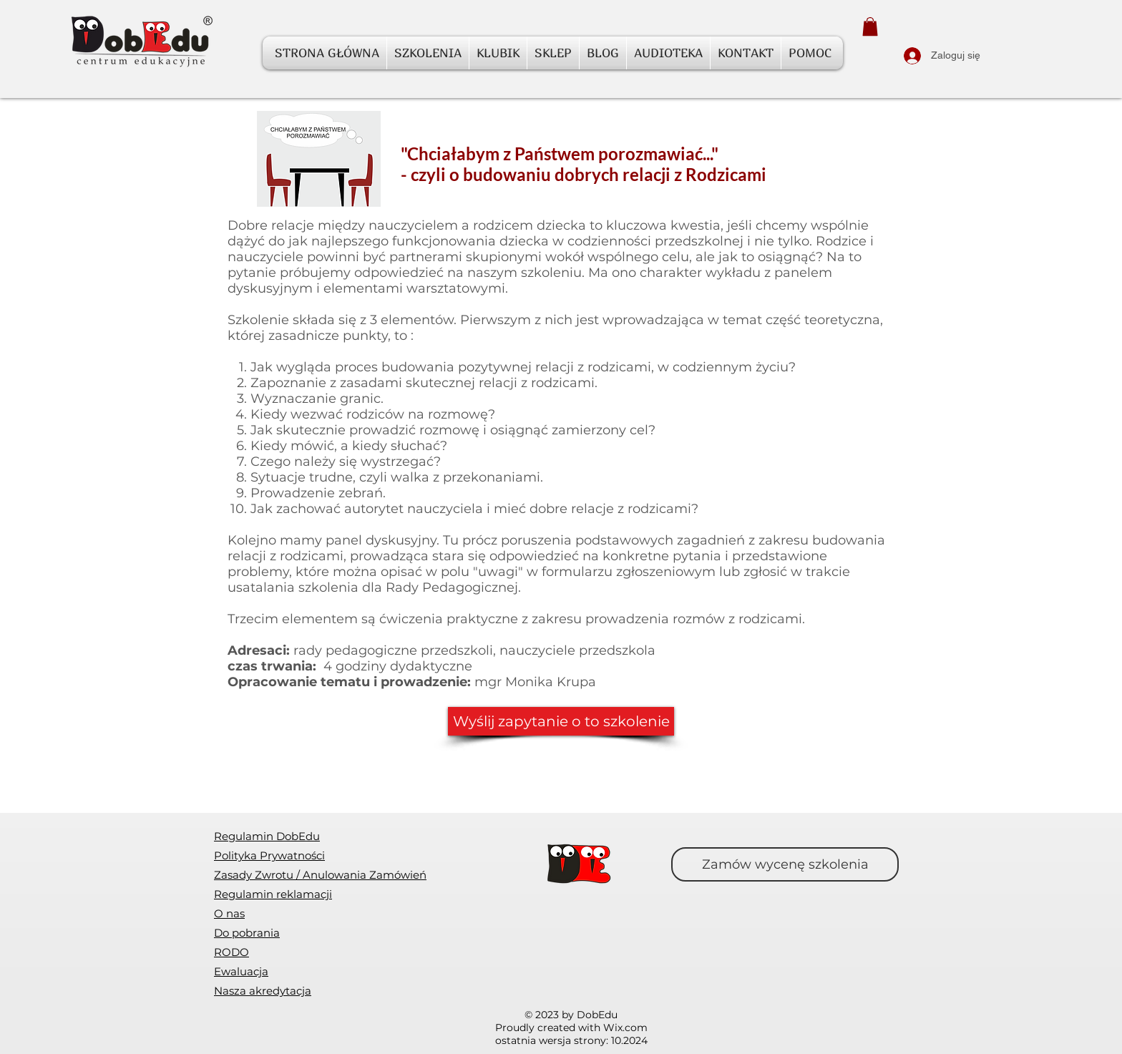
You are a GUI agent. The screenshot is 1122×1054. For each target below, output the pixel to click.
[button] (870, 26)
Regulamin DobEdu (267, 836)
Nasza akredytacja (262, 990)
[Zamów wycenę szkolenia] (785, 864)
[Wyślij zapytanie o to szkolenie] (561, 721)
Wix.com (625, 1027)
